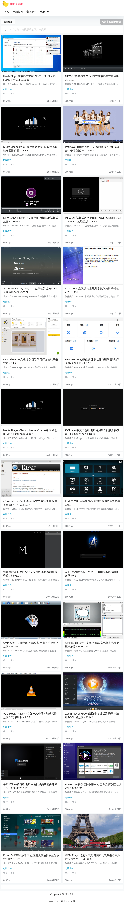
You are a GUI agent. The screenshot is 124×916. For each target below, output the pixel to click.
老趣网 (70, 894)
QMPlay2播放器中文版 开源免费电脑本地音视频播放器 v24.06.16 (92, 644)
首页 (7, 11)
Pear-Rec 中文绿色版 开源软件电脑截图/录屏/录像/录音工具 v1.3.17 (92, 361)
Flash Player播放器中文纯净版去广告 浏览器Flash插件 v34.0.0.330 (29, 78)
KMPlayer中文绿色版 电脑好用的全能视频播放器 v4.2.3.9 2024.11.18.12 (92, 432)
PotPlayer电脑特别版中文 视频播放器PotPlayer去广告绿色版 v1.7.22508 (92, 148)
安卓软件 (31, 11)
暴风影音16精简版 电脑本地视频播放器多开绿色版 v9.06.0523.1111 (30, 786)
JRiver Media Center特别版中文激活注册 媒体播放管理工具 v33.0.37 (30, 503)
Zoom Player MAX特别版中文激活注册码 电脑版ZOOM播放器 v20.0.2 (92, 715)
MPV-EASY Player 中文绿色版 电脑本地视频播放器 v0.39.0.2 (30, 219)
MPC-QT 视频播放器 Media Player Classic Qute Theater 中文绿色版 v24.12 (93, 219)
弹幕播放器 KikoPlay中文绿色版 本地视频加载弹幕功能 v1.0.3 (30, 573)
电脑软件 (18, 11)
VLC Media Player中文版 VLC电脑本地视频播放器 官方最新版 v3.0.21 (30, 715)
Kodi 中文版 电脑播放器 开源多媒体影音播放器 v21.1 (92, 503)
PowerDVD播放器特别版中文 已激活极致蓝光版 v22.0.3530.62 (93, 786)
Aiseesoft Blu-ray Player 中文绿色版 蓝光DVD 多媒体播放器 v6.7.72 (30, 290)
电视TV (44, 11)
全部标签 (8, 21)
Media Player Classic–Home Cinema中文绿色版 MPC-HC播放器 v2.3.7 (30, 432)
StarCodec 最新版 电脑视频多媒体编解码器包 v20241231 (92, 290)
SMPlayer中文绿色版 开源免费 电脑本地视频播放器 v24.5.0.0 (30, 644)
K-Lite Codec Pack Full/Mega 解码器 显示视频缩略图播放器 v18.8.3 (30, 148)
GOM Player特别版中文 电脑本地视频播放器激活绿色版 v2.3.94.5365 (92, 857)
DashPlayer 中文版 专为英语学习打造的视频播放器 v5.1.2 (30, 361)
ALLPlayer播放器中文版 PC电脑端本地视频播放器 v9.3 (92, 573)
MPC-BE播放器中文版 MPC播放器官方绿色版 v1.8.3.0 (92, 78)
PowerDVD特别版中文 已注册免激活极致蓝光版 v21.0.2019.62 (31, 857)
